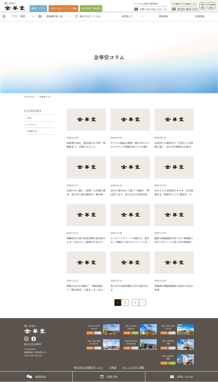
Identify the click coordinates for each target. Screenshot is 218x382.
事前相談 (163, 16)
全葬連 (112, 367)
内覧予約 (112, 377)
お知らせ (32, 131)
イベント (32, 124)
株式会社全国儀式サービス (88, 367)
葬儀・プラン (38, 8)
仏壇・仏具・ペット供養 (63, 8)
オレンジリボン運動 (133, 367)
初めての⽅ (90, 16)
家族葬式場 (55, 16)
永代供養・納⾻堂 (91, 8)
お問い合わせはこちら (151, 9)
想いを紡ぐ (15, 6)
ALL (30, 118)
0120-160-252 (187, 9)
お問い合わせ (185, 377)
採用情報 (199, 16)
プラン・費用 (18, 16)
